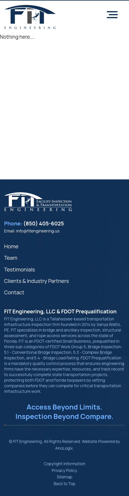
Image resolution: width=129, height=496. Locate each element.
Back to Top (64, 483)
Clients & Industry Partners (36, 280)
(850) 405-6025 (43, 223)
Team (10, 257)
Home (11, 246)
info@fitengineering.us (38, 231)
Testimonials (19, 269)
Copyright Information (64, 463)
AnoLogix (64, 448)
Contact (14, 292)
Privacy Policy (64, 470)
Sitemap (64, 477)
